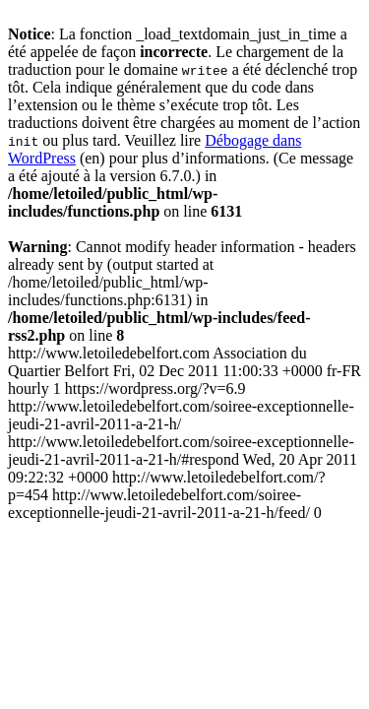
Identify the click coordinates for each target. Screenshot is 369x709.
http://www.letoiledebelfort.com (184, 433)
